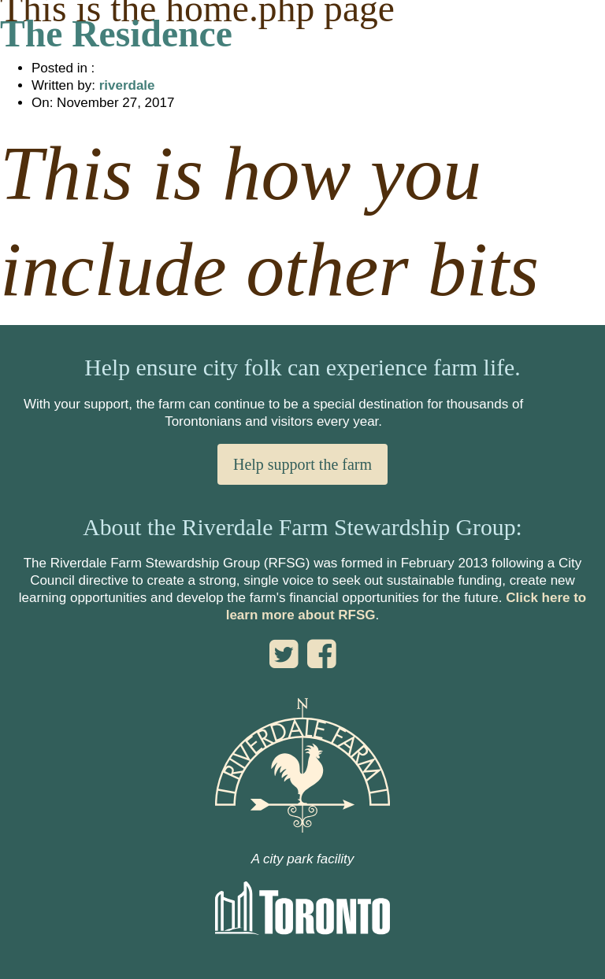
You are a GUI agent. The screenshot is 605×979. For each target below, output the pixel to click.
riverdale (127, 85)
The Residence (116, 33)
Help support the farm (302, 464)
